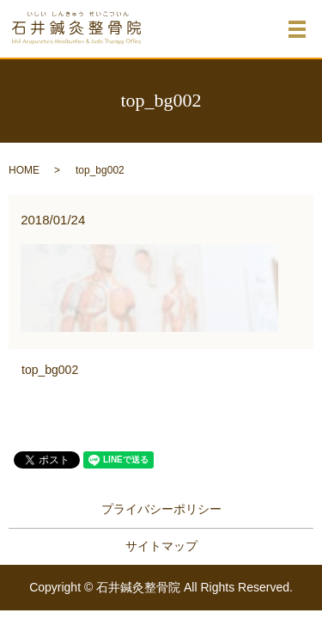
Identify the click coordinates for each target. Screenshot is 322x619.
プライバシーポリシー (161, 509)
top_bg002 (49, 370)
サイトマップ (161, 546)
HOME (24, 170)
